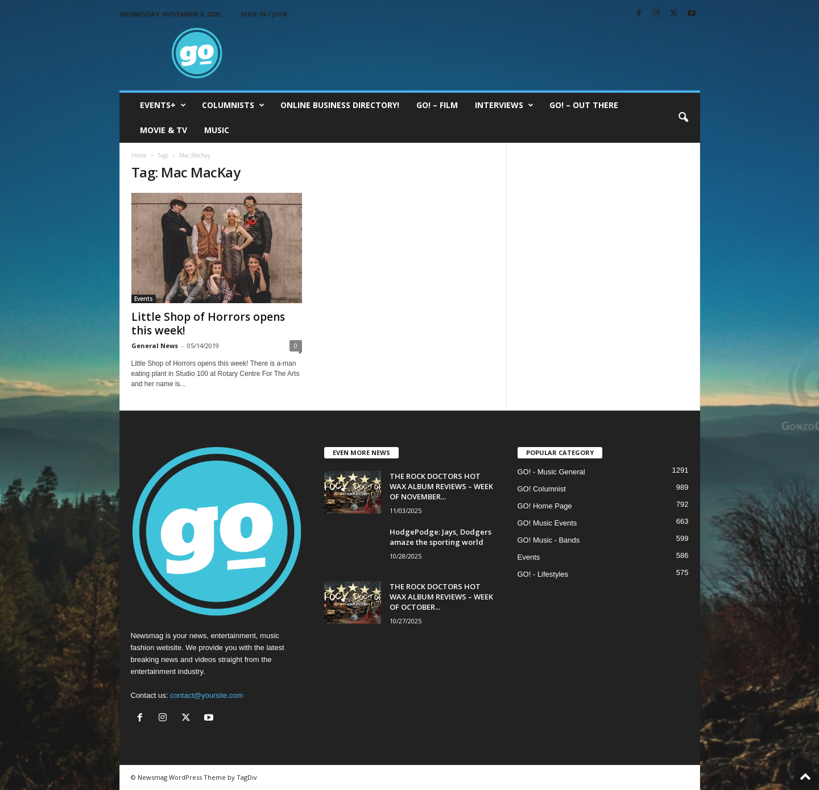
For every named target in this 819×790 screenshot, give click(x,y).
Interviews (504, 105)
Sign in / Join (264, 14)
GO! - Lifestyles (543, 574)
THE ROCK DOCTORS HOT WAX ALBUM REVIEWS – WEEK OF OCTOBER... (441, 596)
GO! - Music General (551, 472)
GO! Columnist (542, 489)
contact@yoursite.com (206, 695)
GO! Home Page (545, 506)
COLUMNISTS (233, 105)
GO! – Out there (583, 105)
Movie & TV (163, 130)
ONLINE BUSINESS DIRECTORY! (339, 105)
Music (216, 130)
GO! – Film (437, 105)
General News (154, 345)
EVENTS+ (163, 105)
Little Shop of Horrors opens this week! (208, 323)
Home (139, 155)
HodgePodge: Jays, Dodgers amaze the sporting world (440, 537)
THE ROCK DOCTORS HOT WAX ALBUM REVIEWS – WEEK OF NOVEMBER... (441, 486)
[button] (683, 117)
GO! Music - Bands (549, 540)
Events (143, 299)
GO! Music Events (547, 523)
